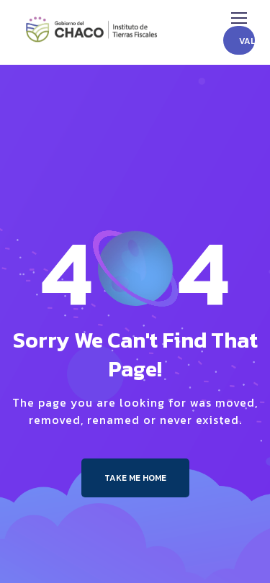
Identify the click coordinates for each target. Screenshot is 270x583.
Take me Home (135, 477)
